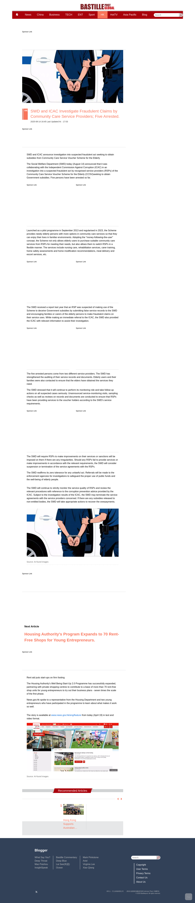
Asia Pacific (129, 14)
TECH (68, 14)
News (28, 14)
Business (54, 14)
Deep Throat (41, 861)
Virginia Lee (89, 864)
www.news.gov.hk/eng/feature (66, 715)
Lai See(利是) (63, 864)
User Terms (142, 869)
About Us (141, 882)
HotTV (113, 14)
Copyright (141, 865)
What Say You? (42, 857)
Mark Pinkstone (91, 857)
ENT (80, 14)
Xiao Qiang (88, 867)
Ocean (59, 867)
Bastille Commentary (66, 857)
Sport (92, 14)
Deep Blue (61, 861)
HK (102, 14)
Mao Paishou (41, 864)
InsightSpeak (41, 867)
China (40, 14)
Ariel (85, 861)
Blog (144, 14)
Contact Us (141, 877)
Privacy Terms (143, 873)
